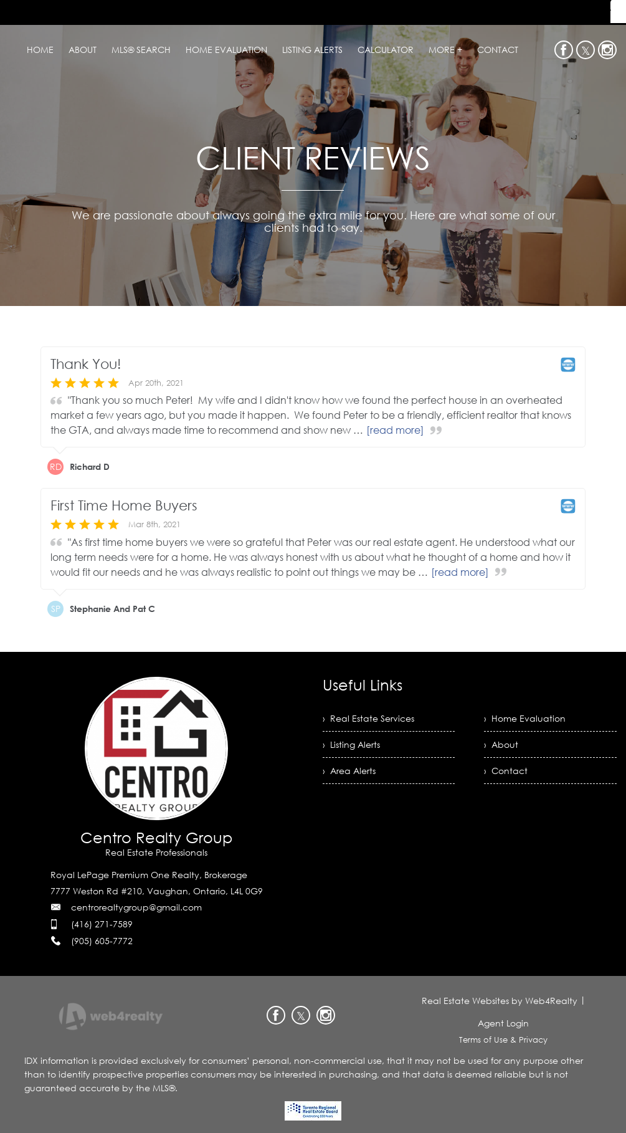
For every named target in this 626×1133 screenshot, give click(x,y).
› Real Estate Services (368, 718)
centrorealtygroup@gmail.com (136, 907)
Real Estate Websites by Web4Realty (499, 1000)
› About (501, 744)
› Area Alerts (349, 770)
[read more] (395, 430)
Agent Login (503, 1023)
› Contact (506, 770)
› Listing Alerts (351, 744)
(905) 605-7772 (102, 940)
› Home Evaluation (525, 718)
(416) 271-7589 (102, 924)
